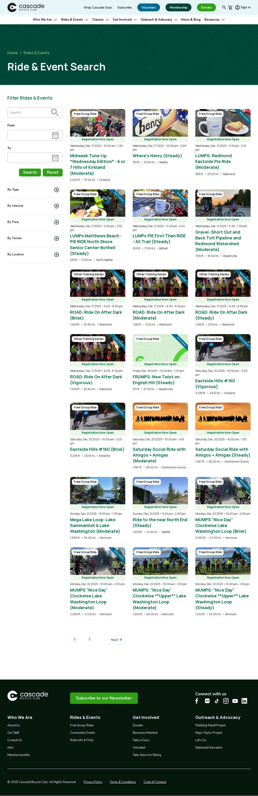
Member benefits (18, 755)
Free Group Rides (82, 725)
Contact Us (14, 740)
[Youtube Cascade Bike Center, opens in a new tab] (235, 701)
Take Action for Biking (147, 755)
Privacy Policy (92, 782)
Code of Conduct (155, 782)
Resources (212, 20)
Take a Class (141, 740)
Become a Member (145, 733)
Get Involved (122, 20)
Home (12, 52)
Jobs (10, 748)
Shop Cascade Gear (98, 8)
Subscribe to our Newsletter (104, 698)
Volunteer (139, 748)
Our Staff (13, 733)
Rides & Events (72, 20)
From (11, 125)
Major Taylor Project (208, 733)
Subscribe (124, 8)
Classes (98, 20)
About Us (13, 725)
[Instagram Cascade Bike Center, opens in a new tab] (226, 701)
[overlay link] (97, 145)
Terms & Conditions (123, 782)
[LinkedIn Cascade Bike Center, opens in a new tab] (244, 701)
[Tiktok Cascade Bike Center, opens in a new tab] (216, 701)
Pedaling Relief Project (210, 725)
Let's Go (200, 740)
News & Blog (191, 20)
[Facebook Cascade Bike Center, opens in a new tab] (198, 701)
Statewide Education (208, 748)
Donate (137, 725)
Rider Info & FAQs (82, 740)
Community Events (82, 733)
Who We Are (42, 20)
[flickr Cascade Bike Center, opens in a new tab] (207, 701)
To (9, 148)
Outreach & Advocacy (156, 20)
